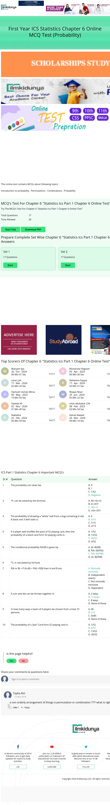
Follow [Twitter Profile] (85, 767)
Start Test (10, 229)
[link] (31, 3)
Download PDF (33, 229)
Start (10, 265)
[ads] (19, 340)
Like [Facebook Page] (18, 767)
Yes (11, 660)
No (23, 660)
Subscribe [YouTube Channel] (52, 767)
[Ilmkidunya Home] (8, 7)
